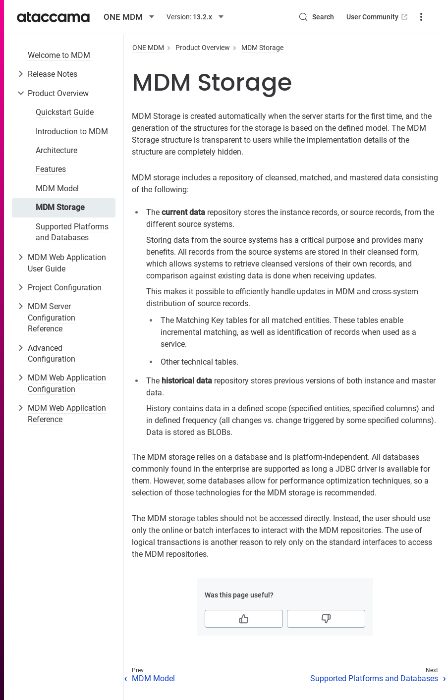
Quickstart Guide (65, 112)
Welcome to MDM (59, 55)
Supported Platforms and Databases (72, 232)
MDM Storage (60, 207)
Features (51, 169)
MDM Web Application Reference (67, 413)
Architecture (56, 150)
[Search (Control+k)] (316, 17)
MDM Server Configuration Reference (51, 317)
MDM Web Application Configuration (67, 383)
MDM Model (57, 188)
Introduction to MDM (72, 131)
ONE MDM (148, 48)
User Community (377, 17)
